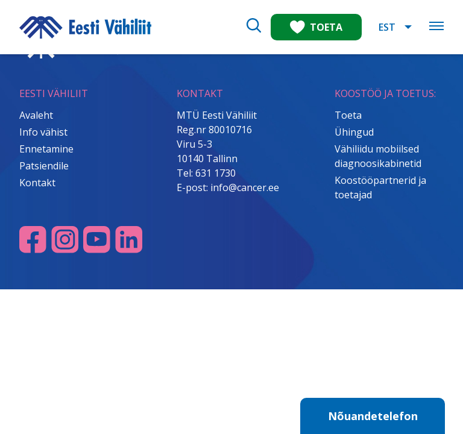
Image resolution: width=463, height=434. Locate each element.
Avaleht (36, 115)
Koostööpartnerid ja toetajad (380, 187)
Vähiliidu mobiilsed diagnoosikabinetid (378, 156)
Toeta (348, 115)
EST (387, 27)
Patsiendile (44, 165)
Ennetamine (46, 149)
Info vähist (43, 132)
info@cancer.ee (244, 187)
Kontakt (37, 182)
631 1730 (215, 173)
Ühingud (354, 132)
